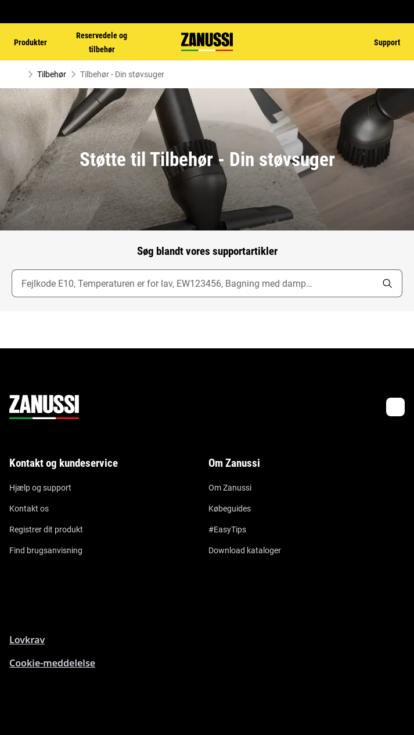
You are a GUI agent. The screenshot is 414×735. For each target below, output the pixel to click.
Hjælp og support (40, 487)
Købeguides (229, 508)
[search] (387, 283)
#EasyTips (227, 529)
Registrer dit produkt (46, 529)
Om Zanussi (229, 487)
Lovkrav (27, 639)
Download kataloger (244, 550)
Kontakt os (29, 508)
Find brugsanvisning (45, 550)
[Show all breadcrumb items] (18, 74)
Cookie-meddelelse (52, 663)
